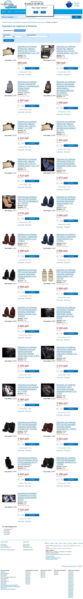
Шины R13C (71, 575)
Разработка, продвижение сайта (69, 566)
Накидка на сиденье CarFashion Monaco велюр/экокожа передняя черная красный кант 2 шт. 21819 (65, 312)
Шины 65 (56, 574)
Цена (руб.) (6, 35)
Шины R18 (70, 589)
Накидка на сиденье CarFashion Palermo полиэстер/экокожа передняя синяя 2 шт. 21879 (66, 163)
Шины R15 (70, 579)
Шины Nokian (4, 575)
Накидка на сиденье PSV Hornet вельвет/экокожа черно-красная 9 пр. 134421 (66, 425)
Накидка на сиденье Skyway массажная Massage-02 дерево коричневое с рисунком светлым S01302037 (65, 87)
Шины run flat (4, 587)
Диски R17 (27, 577)
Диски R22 (27, 583)
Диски (10, 11)
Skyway (6, 532)
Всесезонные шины (27, 547)
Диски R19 (27, 579)
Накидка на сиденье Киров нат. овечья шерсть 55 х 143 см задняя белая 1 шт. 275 (28, 49)
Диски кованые (4, 545)
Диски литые (4, 544)
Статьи (60, 543)
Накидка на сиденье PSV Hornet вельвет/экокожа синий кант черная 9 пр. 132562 (27, 425)
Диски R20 (27, 581)
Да (36, 12)
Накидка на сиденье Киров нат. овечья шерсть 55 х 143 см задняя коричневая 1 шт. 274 (66, 125)
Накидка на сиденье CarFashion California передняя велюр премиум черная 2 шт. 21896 (66, 351)
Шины (4, 11)
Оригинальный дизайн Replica (8, 549)
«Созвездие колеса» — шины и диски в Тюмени (63, 545)
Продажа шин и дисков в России (8, 589)
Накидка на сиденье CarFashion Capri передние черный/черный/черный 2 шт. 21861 (66, 389)
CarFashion (7, 529)
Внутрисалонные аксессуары (36, 22)
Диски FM (3, 571)
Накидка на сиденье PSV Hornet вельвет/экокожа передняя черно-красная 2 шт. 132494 (27, 274)
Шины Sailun (3, 579)
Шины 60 (56, 573)
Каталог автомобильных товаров (17, 22)
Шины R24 (70, 597)
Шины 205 (43, 574)
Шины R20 (70, 591)
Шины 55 (56, 571)
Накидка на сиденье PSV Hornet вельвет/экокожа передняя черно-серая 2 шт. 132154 (66, 274)
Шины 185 (43, 571)
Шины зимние (26, 545)
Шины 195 (43, 573)
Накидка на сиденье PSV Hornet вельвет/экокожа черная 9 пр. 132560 (66, 460)
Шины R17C (71, 587)
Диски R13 (27, 571)
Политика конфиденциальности (53, 557)
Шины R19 (70, 590)
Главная (4, 22)
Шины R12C (71, 573)
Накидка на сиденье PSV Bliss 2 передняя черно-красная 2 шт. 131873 (27, 237)
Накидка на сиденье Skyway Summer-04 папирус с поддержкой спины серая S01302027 (28, 86)
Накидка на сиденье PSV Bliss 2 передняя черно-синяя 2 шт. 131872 (66, 237)
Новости (52, 543)
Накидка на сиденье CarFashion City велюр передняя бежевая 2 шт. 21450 (28, 387)
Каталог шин (26, 541)
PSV (5, 530)
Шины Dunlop (4, 583)
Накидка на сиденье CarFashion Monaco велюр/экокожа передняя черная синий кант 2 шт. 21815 (28, 351)
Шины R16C (71, 585)
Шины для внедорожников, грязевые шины (11, 586)
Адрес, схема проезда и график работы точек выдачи (58, 554)
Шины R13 (70, 574)
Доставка (70, 543)
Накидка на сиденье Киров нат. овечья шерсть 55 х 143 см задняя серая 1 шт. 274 (28, 162)
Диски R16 (27, 575)
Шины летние (26, 544)
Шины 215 (43, 575)
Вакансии (75, 543)
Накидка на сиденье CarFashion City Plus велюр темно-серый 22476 (27, 496)
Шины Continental (5, 581)
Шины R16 (70, 582)
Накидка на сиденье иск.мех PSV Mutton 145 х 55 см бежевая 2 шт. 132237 (28, 199)
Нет (43, 12)
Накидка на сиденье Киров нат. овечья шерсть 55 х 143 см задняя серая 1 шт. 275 (67, 49)
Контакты (80, 543)
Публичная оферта (50, 556)
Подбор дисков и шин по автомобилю (9, 585)
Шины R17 (70, 586)
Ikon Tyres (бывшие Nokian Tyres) (8, 577)
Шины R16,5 (71, 583)
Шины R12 (70, 571)
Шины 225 (43, 577)
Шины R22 (70, 594)
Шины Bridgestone (5, 573)
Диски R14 (27, 573)
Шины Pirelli (3, 582)
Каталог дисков (4, 541)
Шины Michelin (4, 574)
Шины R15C (71, 581)
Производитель (31, 35)
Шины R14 (70, 577)
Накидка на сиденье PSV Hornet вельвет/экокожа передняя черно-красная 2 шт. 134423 (27, 311)
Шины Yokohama (4, 578)
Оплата (65, 543)
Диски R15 (27, 574)
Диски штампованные (6, 547)
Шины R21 (70, 593)
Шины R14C (71, 578)
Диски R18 (27, 578)
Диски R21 (27, 582)
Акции (56, 543)
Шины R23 (70, 595)
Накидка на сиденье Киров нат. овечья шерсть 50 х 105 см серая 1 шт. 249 (27, 124)
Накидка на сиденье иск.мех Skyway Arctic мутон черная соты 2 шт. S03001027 (28, 460)
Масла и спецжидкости (21, 11)
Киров (5, 534)
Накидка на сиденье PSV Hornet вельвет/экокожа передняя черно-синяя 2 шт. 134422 (66, 201)
